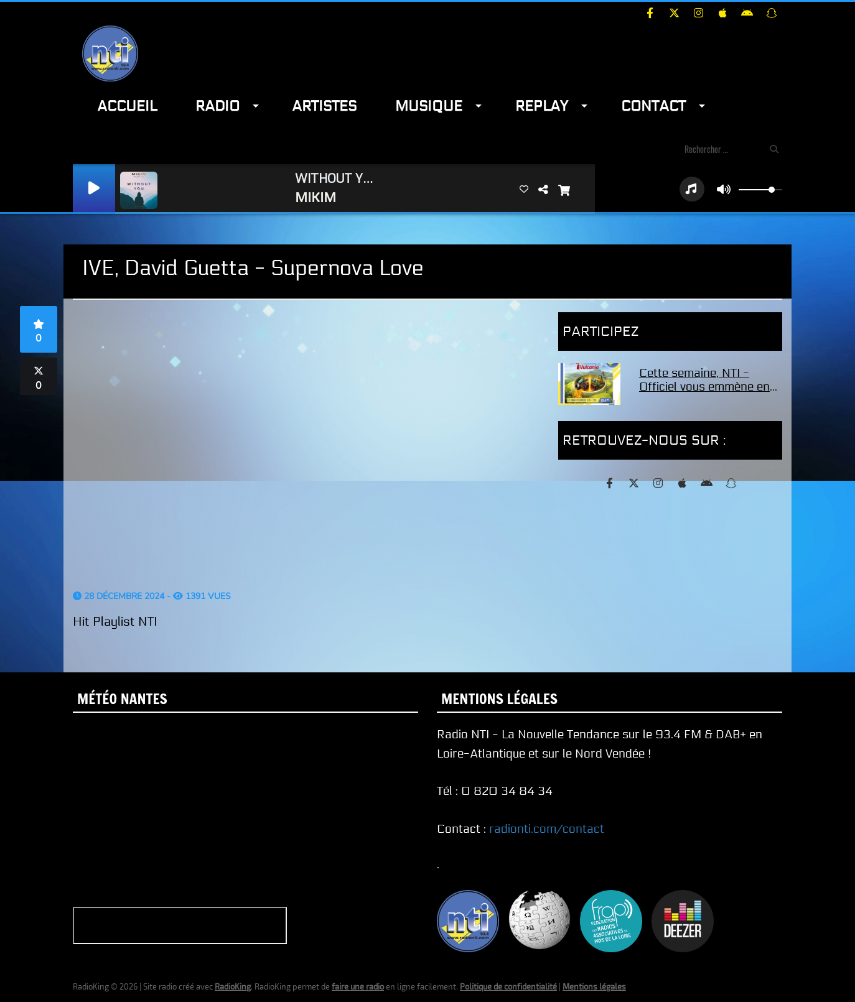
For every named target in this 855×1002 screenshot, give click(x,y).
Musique (428, 106)
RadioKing (233, 986)
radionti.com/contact (546, 829)
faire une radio (358, 986)
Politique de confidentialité (508, 986)
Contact (653, 106)
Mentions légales (594, 986)
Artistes (324, 106)
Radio (217, 106)
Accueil (127, 106)
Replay (541, 106)
